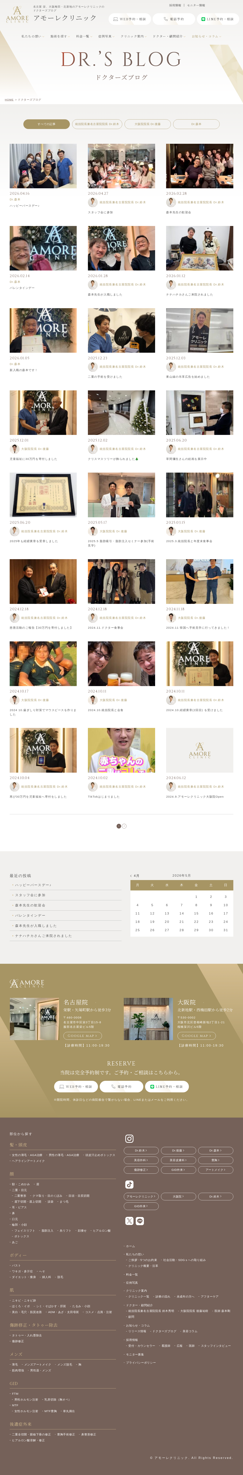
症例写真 (132, 1287)
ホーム (130, 1250)
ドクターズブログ (164, 1335)
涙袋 (50, 1206)
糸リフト (66, 1235)
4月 (137, 880)
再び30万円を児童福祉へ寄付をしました (38, 796)
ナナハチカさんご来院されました (189, 294)
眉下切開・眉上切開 (27, 1206)
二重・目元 (19, 1194)
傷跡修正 (18, 1345)
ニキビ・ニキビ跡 (24, 1304)
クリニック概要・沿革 (143, 1270)
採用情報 (175, 5)
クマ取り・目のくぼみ (47, 1200)
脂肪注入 (48, 1235)
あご (15, 1246)
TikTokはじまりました (104, 796)
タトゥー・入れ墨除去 (27, 1339)
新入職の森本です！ (24, 370)
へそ (42, 1275)
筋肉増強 (18, 1374)
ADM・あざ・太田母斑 (63, 1316)
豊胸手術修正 (66, 1438)
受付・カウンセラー (141, 1350)
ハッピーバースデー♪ (25, 205)
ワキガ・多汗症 (22, 1275)
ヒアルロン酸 (102, 1235)
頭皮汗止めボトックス (100, 1159)
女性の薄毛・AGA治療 (27, 1159)
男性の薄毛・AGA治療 (64, 1159)
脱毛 (60, 1281)
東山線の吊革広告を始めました (188, 376)
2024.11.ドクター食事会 (106, 627)
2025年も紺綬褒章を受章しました (34, 541)
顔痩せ (82, 1235)
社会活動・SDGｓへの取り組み (184, 1264)
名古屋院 (75, 1006)
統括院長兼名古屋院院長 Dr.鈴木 (97, 124)
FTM (15, 1398)
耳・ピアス (19, 1211)
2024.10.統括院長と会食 (106, 710)
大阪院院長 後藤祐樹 (194, 1315)
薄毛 (15, 1368)
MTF (15, 1409)
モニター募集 (135, 1358)
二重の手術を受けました (105, 376)
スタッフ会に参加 (100, 212)
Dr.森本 (196, 124)
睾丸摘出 (69, 1415)
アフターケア (210, 1300)
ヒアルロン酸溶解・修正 (28, 1444)
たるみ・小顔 (81, 1310)
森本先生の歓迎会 (178, 212)
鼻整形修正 (88, 1438)
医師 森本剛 (222, 1315)
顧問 (131, 1321)
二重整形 (20, 1200)
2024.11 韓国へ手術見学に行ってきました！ (198, 627)
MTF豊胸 (50, 1415)
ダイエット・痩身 (24, 1281)
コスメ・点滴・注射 (98, 1316)
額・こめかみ (21, 1188)
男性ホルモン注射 (26, 1403)
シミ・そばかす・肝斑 (51, 1310)
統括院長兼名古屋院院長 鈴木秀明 (151, 1315)
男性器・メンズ (40, 1374)
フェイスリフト (24, 1235)
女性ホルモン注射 (26, 1415)
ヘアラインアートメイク (28, 1165)
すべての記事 (47, 124)
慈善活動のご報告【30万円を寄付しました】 (41, 627)
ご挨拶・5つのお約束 (142, 1264)
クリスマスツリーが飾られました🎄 (113, 458)
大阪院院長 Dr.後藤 (148, 124)
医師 (192, 1350)
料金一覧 (132, 1278)
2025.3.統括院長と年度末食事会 (189, 541)
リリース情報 (137, 1335)
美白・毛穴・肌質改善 (27, 1316)
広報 (180, 1350)
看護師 (166, 1350)
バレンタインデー (22, 287)
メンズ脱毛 (64, 1368)
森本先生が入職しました (105, 294)
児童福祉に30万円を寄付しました (34, 458)
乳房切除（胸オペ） (57, 1403)
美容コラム (190, 1335)
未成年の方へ (186, 1300)
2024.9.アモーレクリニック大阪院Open (195, 796)
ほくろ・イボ (21, 1310)
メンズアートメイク (37, 1368)
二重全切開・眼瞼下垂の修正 (31, 1438)
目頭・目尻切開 (79, 1200)
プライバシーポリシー (141, 1367)
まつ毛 (64, 1206)
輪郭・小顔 (19, 1229)
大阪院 (187, 1006)
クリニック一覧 (138, 1300)
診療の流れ (162, 1300)
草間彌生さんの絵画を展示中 (186, 458)
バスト (16, 1269)
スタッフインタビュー (216, 1350)
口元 (15, 1223)
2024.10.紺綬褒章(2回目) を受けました (194, 710)
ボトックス (21, 1240)
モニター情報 (196, 5)
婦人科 (46, 1281)
